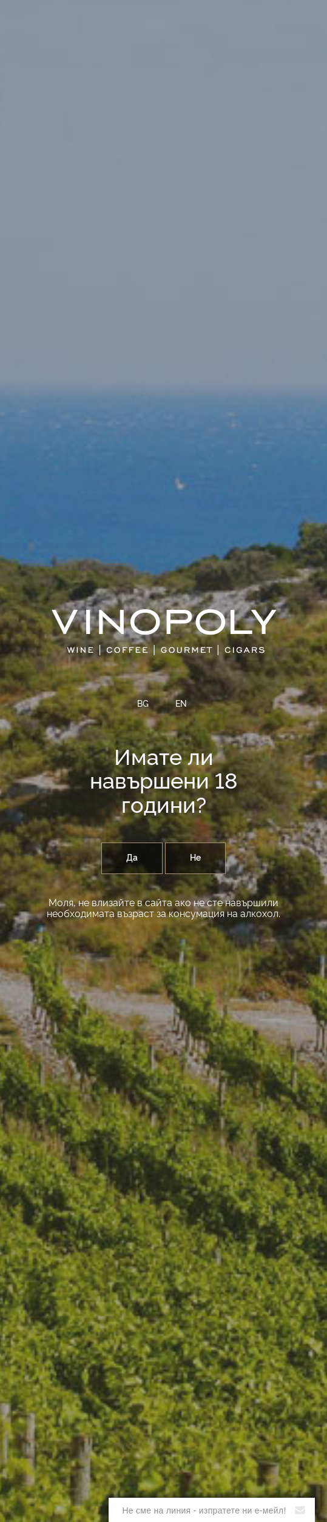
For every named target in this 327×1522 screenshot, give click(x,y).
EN (181, 704)
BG (143, 704)
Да (132, 858)
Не (195, 858)
